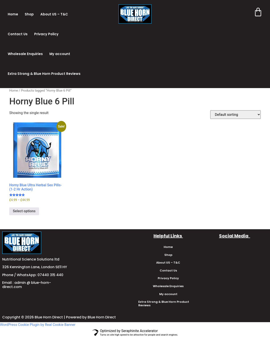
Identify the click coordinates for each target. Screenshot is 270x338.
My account (59, 54)
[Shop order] (235, 114)
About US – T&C (54, 14)
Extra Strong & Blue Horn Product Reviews (44, 73)
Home (13, 14)
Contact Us (18, 34)
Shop (29, 14)
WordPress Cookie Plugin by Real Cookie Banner (37, 325)
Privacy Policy (46, 34)
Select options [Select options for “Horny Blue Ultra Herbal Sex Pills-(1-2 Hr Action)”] (24, 211)
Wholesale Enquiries (25, 54)
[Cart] (257, 12)
